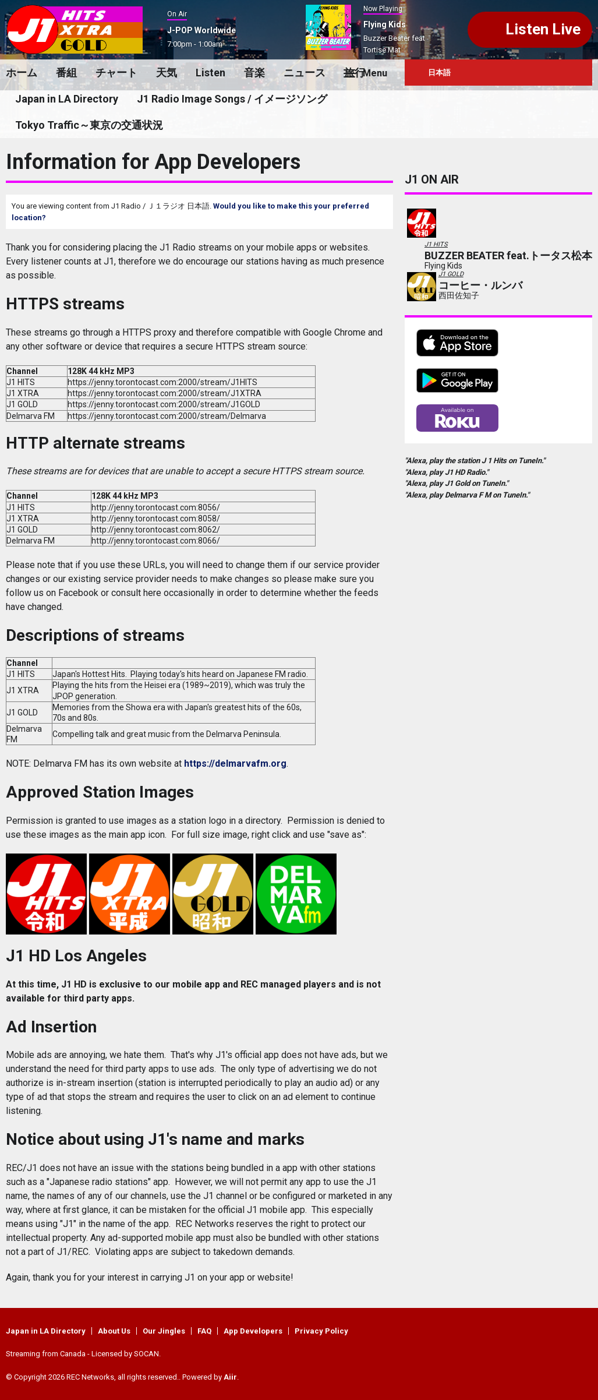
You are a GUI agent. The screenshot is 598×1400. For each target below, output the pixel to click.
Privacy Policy (321, 1331)
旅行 (354, 72)
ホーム (21, 72)
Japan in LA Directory (66, 99)
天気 (166, 72)
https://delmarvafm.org (235, 763)
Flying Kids (384, 24)
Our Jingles (164, 1331)
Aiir (230, 1377)
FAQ (204, 1331)
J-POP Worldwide (201, 30)
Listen (210, 72)
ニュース (304, 72)
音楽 (254, 72)
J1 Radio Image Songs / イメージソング (232, 99)
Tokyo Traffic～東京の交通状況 (89, 125)
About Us (114, 1331)
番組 (66, 72)
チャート (116, 72)
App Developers (253, 1331)
